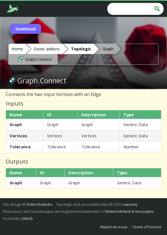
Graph (108, 49)
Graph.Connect (34, 58)
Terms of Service (147, 226)
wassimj (130, 204)
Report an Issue (113, 226)
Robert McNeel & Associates (129, 211)
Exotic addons (47, 49)
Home (17, 49)
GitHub (27, 218)
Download (25, 29)
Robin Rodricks (39, 204)
